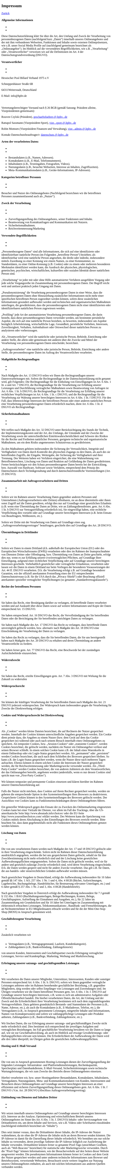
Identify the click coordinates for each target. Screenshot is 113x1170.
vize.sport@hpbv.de (62, 122)
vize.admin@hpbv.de (82, 128)
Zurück (5, 13)
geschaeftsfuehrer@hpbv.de (50, 116)
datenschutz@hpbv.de (54, 134)
